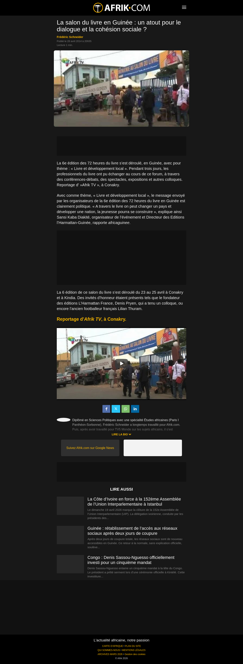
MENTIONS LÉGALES (133, 650)
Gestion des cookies (135, 654)
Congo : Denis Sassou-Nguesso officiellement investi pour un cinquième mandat (130, 560)
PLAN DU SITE (133, 646)
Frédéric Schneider (70, 37)
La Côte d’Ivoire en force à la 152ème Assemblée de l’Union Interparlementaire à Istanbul (134, 502)
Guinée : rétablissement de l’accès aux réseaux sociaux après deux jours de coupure (132, 531)
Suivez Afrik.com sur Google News (90, 448)
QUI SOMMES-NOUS (109, 650)
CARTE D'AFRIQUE (112, 646)
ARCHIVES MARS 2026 (110, 654)
